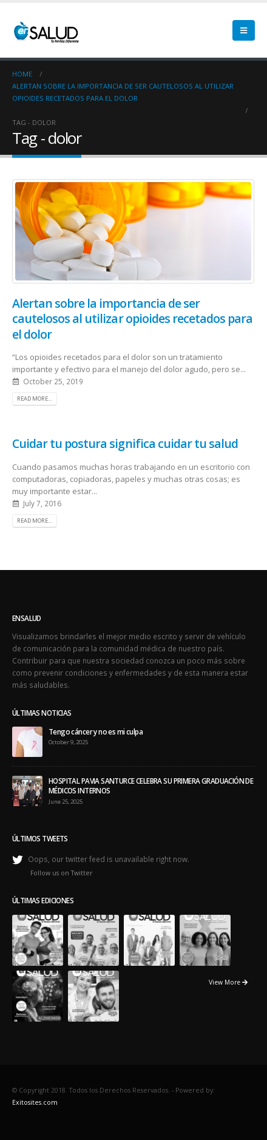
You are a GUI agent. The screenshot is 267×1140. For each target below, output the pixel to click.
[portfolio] (37, 939)
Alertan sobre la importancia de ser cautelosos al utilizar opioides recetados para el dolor (132, 318)
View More (228, 982)
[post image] (133, 231)
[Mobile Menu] (243, 30)
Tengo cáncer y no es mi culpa (96, 731)
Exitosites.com (35, 1102)
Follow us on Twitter (61, 873)
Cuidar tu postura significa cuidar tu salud (125, 443)
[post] (27, 740)
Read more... (34, 398)
